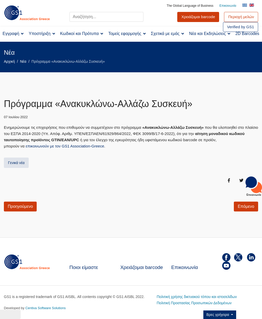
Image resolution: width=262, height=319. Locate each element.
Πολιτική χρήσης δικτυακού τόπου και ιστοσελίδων (197, 297)
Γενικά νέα (16, 163)
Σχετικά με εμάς (165, 33)
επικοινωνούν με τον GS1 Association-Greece (65, 146)
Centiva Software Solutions (45, 308)
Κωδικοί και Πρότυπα (79, 33)
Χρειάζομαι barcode (141, 267)
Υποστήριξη (39, 33)
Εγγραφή (11, 33)
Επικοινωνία (227, 6)
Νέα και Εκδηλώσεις (207, 33)
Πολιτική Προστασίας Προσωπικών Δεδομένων (194, 303)
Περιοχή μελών (241, 17)
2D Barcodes (247, 33)
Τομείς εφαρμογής (124, 33)
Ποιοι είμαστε (84, 267)
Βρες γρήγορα (218, 315)
